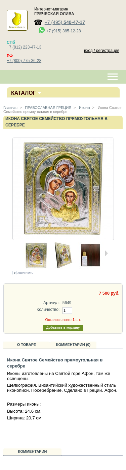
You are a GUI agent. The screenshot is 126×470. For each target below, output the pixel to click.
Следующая (106, 253)
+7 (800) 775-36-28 (24, 60)
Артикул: (51, 302)
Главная (10, 108)
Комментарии (32, 451)
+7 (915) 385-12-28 (63, 31)
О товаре (26, 345)
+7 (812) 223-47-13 (24, 47)
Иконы (84, 108)
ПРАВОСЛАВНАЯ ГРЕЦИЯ (48, 108)
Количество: (48, 309)
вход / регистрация (101, 50)
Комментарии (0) (73, 345)
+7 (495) (65, 22)
